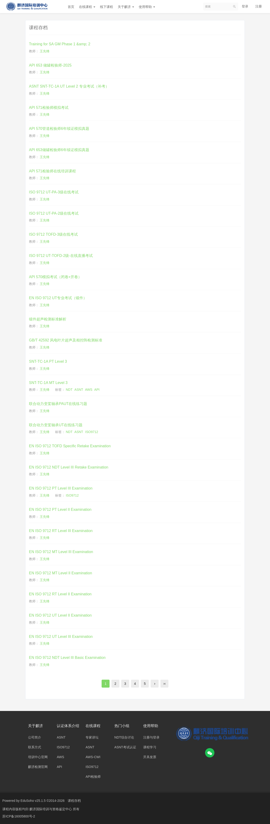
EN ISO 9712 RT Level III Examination (60, 531)
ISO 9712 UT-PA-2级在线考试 (53, 213)
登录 (245, 6)
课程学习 (149, 747)
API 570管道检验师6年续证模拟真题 (59, 129)
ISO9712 (91, 432)
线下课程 (106, 7)
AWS (88, 389)
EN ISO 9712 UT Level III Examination (61, 637)
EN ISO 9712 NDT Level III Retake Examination (68, 467)
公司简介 (34, 737)
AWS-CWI (92, 757)
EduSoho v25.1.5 (33, 801)
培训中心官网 (38, 757)
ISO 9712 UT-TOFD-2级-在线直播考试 (61, 256)
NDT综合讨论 (124, 737)
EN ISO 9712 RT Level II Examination (60, 594)
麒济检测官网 (38, 767)
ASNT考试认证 (125, 747)
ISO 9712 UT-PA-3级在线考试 (53, 192)
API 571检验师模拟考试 (48, 108)
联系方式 (34, 747)
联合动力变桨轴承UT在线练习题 (55, 425)
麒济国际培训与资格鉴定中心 (51, 809)
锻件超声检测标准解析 (47, 319)
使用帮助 (147, 7)
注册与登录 (151, 737)
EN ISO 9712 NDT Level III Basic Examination (67, 658)
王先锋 (45, 51)
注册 (258, 6)
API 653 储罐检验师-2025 (50, 65)
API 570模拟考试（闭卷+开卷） (55, 277)
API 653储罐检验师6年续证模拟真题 (59, 150)
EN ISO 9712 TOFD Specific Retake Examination (70, 446)
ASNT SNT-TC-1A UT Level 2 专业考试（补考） (69, 86)
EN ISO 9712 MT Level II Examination (60, 573)
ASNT (79, 389)
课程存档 (74, 801)
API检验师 (93, 776)
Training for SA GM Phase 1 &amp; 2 (59, 44)
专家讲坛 (92, 737)
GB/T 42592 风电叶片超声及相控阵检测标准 (65, 340)
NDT (69, 389)
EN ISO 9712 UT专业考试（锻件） (58, 298)
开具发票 (149, 757)
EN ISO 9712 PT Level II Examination (60, 509)
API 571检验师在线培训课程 (52, 171)
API (97, 389)
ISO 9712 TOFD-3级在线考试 (53, 234)
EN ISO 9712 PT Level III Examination (60, 488)
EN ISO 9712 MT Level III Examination (61, 552)
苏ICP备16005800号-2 (18, 816)
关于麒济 (126, 7)
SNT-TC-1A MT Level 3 (48, 383)
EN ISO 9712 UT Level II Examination (60, 615)
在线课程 (87, 7)
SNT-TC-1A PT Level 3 (48, 361)
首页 (71, 7)
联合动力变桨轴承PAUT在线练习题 (58, 404)
